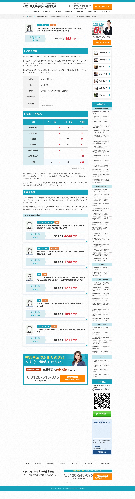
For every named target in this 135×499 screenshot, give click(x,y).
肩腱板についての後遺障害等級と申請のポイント (100, 195)
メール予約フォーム (104, 6)
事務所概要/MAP (90, 463)
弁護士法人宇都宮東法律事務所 (39, 6)
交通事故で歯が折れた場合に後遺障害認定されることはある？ (100, 223)
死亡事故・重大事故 (102, 280)
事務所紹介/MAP (93, 12)
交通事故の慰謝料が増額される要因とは (100, 112)
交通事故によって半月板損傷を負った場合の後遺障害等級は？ (100, 250)
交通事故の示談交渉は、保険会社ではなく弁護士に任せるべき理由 (100, 170)
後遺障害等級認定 (102, 186)
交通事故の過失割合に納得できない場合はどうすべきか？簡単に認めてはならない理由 (100, 274)
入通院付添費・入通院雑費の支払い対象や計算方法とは (100, 117)
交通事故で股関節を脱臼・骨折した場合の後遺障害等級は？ (100, 259)
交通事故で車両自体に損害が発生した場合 (100, 156)
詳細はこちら (102, 452)
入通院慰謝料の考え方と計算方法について (100, 161)
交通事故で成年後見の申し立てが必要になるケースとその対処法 (100, 319)
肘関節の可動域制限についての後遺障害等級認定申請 (100, 209)
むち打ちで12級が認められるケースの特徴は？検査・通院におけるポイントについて (100, 240)
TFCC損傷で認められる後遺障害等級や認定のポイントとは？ (100, 200)
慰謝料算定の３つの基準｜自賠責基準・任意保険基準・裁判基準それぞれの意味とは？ (100, 181)
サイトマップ (67, 482)
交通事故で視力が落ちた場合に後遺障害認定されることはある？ (100, 214)
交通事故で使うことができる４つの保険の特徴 (100, 347)
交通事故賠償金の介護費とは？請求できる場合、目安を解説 (100, 142)
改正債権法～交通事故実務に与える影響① (100, 375)
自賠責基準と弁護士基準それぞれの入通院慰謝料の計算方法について (100, 137)
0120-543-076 (81, 6)
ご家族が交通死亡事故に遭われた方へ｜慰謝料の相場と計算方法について (100, 289)
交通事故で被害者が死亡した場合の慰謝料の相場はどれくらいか (100, 294)
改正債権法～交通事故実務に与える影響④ (100, 361)
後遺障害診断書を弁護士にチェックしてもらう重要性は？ (100, 190)
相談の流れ (68, 12)
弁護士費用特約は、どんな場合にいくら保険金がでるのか (100, 333)
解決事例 (36, 12)
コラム (102, 357)
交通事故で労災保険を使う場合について (100, 328)
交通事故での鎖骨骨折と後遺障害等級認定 (100, 204)
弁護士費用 (57, 12)
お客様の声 (80, 12)
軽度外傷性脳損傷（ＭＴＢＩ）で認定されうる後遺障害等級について (100, 229)
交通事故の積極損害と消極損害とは (100, 122)
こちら (98, 389)
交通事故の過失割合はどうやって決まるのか (100, 268)
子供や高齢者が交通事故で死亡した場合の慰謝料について (100, 283)
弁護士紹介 (46, 12)
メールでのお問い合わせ (102, 42)
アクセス (102, 95)
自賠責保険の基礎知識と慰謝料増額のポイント (100, 342)
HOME (27, 12)
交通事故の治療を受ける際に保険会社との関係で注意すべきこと (100, 166)
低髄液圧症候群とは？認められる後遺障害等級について (100, 234)
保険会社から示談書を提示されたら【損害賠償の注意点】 (100, 147)
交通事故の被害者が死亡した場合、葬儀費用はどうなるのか (100, 299)
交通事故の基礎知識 (102, 108)
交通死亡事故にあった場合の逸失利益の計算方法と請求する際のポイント (100, 305)
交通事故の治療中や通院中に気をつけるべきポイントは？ (100, 131)
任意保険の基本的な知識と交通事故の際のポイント (100, 338)
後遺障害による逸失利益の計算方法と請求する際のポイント (100, 175)
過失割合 (102, 264)
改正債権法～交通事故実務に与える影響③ (100, 366)
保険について (102, 325)
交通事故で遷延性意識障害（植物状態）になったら (100, 310)
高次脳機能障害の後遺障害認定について (100, 314)
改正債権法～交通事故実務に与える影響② (100, 370)
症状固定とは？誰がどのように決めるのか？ (100, 126)
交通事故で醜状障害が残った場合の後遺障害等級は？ (100, 245)
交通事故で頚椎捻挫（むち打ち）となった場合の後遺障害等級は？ (100, 254)
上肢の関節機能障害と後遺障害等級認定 (100, 218)
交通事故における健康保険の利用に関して (100, 352)
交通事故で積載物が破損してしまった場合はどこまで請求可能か (100, 151)
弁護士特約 (103, 60)
